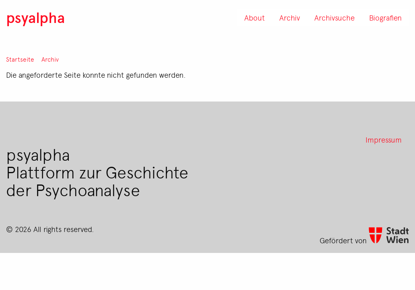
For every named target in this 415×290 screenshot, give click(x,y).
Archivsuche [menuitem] (334, 17)
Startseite (20, 59)
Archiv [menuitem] (289, 17)
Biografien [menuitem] (385, 17)
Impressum (383, 139)
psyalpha (35, 17)
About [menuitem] (254, 17)
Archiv (50, 59)
